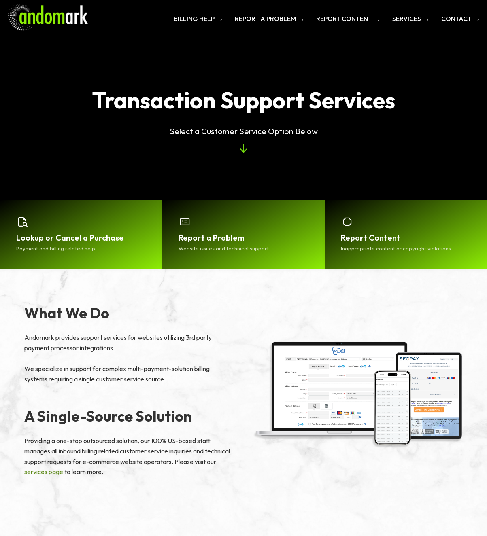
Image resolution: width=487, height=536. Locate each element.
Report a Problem (265, 19)
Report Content (344, 19)
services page (43, 472)
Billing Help (194, 19)
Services (406, 19)
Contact (456, 19)
